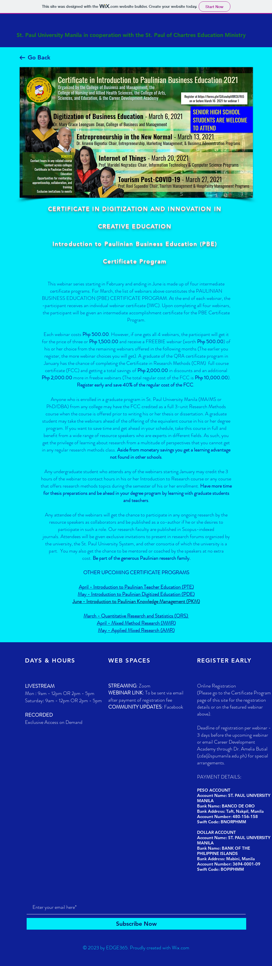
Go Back (39, 57)
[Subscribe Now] (136, 924)
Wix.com (180, 947)
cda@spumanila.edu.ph (222, 755)
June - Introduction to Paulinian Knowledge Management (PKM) (136, 601)
